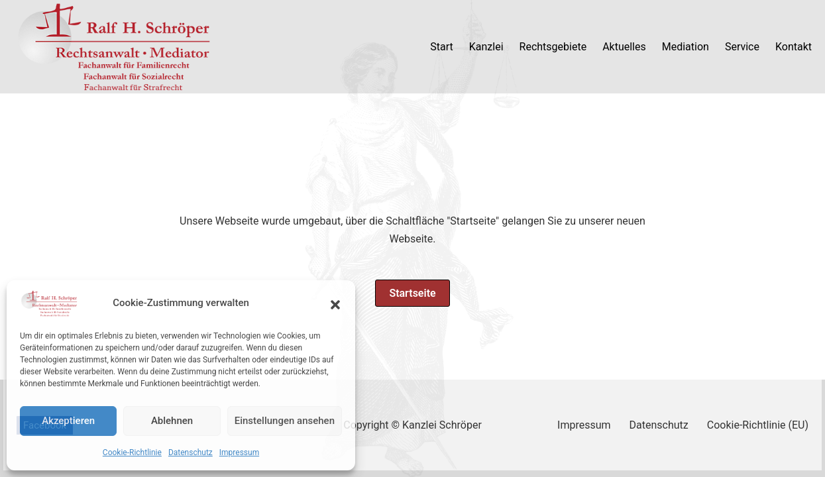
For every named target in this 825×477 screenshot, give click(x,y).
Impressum (239, 452)
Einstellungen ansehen (285, 421)
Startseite (412, 293)
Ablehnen (172, 421)
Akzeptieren (68, 421)
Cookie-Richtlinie (132, 452)
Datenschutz (190, 452)
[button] (335, 303)
